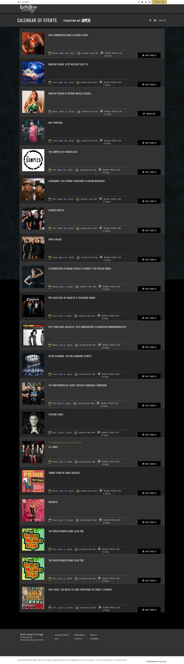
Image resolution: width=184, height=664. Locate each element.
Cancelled (149, 113)
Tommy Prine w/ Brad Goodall (70, 472)
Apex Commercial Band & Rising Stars (75, 34)
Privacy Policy (121, 660)
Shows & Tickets (62, 635)
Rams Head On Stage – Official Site (28, 9)
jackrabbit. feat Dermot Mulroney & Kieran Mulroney (87, 180)
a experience (156, 660)
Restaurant (79, 635)
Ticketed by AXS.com (77, 21)
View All (162, 20)
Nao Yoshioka (58, 122)
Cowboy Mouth (59, 209)
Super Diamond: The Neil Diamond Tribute (78, 355)
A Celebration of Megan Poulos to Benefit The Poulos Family (92, 268)
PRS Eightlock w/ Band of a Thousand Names (80, 297)
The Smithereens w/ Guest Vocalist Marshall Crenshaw (89, 385)
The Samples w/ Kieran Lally (68, 151)
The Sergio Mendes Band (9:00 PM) (72, 560)
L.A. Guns (54, 446)
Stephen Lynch (58, 414)
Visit (56, 639)
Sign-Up (93, 635)
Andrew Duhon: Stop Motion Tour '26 (75, 64)
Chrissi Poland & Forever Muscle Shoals (78, 93)
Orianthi (54, 501)
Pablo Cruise (57, 239)
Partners (94, 639)
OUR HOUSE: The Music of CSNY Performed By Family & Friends (92, 589)
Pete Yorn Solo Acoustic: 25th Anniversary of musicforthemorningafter (101, 326)
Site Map (90, 660)
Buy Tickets (23, 2)
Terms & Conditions (104, 660)
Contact (78, 639)
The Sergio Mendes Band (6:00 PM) (72, 530)
